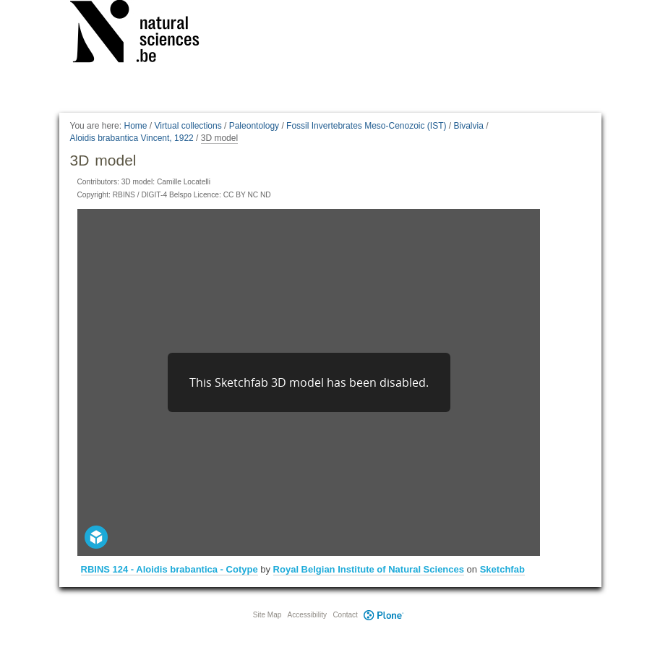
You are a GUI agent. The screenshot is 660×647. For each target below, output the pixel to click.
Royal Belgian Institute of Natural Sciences (368, 569)
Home (135, 126)
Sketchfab (502, 569)
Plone (383, 615)
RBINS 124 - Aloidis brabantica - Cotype (169, 569)
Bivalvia (469, 126)
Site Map (267, 615)
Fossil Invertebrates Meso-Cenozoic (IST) (366, 126)
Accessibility (307, 615)
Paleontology (254, 126)
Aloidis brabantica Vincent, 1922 (132, 138)
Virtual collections (188, 126)
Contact (345, 615)
